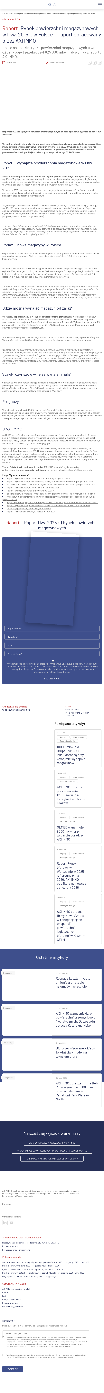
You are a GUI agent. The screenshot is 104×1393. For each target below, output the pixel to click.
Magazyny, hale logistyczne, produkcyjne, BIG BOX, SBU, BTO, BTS (30, 1242)
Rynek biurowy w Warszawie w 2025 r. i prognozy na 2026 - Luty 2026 (32, 1269)
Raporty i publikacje (67, 741)
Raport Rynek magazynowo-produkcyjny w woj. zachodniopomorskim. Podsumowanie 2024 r (52, 502)
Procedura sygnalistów (12, 1306)
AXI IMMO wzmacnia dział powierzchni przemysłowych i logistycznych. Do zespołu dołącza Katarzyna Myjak (76, 1019)
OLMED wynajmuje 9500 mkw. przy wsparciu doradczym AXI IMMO (71, 833)
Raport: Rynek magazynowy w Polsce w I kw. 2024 (31, 511)
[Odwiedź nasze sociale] (5, 1222)
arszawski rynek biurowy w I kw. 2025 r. (30, 490)
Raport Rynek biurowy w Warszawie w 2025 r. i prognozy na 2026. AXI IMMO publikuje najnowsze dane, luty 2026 (71, 875)
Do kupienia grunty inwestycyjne (16, 1250)
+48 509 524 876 (70, 715)
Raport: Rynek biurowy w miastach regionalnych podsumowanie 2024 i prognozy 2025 (48, 505)
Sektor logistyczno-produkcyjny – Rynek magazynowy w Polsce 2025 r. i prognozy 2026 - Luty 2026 (45, 1262)
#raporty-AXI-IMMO (11, 19)
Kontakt (6, 1292)
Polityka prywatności (11, 1299)
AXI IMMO (5, 13)
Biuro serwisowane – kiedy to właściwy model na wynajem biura (75, 1052)
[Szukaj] (49, 4)
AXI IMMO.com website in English (16, 1289)
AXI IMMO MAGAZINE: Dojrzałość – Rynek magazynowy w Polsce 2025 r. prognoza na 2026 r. (51, 484)
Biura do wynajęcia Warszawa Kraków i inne (52, 1143)
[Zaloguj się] (54, 4)
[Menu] (100, 4)
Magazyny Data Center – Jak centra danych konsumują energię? (29, 1276)
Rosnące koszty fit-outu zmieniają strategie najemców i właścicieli (73, 982)
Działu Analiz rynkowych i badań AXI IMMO (31, 467)
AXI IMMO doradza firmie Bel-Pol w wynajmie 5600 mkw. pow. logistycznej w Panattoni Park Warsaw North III (77, 1091)
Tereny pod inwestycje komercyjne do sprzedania (52, 1158)
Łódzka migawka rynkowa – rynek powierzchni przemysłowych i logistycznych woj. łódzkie (51, 493)
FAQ (4, 1296)
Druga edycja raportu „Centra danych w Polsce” (29, 508)
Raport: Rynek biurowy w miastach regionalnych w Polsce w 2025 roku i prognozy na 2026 (50, 481)
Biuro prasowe (78, 737)
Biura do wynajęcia (10, 1246)
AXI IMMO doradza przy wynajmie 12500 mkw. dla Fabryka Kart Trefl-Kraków (71, 795)
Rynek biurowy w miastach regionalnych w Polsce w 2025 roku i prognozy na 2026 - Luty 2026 (43, 1273)
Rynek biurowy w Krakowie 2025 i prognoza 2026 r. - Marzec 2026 (30, 1265)
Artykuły (13, 13)
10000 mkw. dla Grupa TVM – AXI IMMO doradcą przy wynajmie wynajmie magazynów (71, 755)
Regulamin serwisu (10, 1303)
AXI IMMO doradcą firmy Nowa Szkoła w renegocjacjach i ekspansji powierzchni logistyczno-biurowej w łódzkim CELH (71, 925)
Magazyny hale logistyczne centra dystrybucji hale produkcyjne (52, 1151)
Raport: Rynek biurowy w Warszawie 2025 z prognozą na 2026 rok (38, 478)
